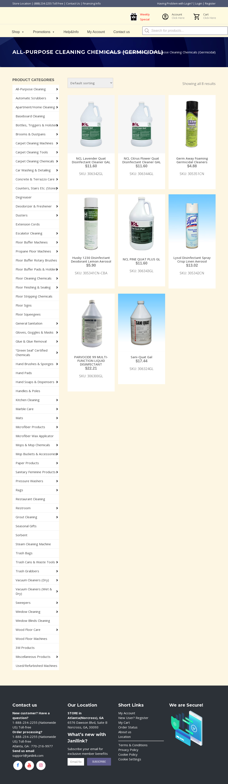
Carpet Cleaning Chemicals (35, 161)
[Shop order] (90, 83)
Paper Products (27, 463)
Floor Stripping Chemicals (34, 296)
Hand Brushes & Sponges (34, 364)
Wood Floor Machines (31, 638)
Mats (19, 418)
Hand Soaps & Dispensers (35, 382)
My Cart (124, 722)
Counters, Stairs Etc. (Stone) (36, 188)
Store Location (21, 3)
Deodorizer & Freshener (34, 206)
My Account (96, 32)
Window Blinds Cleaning (33, 620)
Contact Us (73, 3)
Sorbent (21, 535)
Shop (18, 32)
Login (198, 3)
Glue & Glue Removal (31, 341)
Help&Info (71, 32)
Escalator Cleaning (29, 233)
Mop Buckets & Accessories (36, 454)
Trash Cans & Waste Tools (35, 562)
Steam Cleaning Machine (33, 544)
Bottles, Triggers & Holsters (37, 125)
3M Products (25, 647)
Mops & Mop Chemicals (33, 445)
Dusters (22, 215)
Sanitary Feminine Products (36, 472)
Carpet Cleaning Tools (32, 152)
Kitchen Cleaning (28, 400)
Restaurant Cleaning (30, 499)
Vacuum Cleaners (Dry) (32, 580)
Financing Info (92, 3)
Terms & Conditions (133, 745)
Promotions (44, 32)
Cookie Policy (128, 754)
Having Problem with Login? (174, 3)
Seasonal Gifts (26, 526)
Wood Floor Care (28, 629)
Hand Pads (24, 373)
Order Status (128, 727)
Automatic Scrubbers (31, 98)
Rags (19, 490)
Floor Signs (24, 305)
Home (110, 52)
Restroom (23, 508)
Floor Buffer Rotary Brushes (36, 260)
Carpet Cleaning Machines (34, 143)
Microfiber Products (30, 427)
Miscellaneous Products (33, 656)
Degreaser (24, 197)
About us (124, 732)
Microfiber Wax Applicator (35, 436)
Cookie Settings (129, 759)
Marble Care (25, 409)
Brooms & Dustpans (31, 134)
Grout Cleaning (26, 517)
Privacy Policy (128, 750)
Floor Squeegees (28, 314)
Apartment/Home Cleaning (35, 107)
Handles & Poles (28, 391)
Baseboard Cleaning (30, 116)
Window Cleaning (28, 611)
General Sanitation (29, 323)
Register (210, 3)
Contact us (121, 32)
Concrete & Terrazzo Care (35, 179)
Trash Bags (24, 553)
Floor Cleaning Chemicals (34, 278)
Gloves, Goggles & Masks (34, 332)
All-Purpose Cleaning (133, 52)
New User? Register (133, 718)
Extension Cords (28, 224)
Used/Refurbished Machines (36, 665)
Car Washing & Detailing (33, 170)
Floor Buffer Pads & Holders (37, 269)
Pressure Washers (29, 481)
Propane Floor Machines (33, 251)
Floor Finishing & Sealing (33, 287)
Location (124, 736)
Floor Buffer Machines (32, 242)
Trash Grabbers (27, 571)
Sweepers (23, 602)
